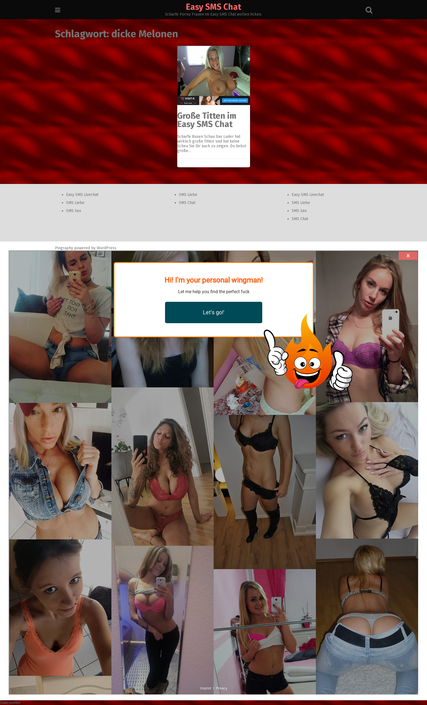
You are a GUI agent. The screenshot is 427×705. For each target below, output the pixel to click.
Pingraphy (64, 248)
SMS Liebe (75, 202)
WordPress (106, 248)
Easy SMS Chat (213, 7)
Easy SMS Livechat (82, 194)
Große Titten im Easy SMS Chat (206, 120)
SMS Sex (73, 210)
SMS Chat (187, 202)
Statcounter (10, 702)
